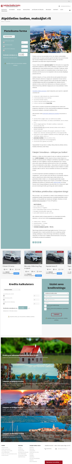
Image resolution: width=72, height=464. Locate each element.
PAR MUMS (48, 9)
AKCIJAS (19, 9)
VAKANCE (31, 460)
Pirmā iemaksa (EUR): (7, 44)
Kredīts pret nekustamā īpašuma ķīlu (9, 453)
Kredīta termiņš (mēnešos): (9, 48)
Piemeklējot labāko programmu (39, 91)
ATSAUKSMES (32, 450)
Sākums (3, 21)
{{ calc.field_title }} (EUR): (8, 40)
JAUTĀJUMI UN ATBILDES (38, 9)
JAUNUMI (8, 21)
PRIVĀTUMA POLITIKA (34, 452)
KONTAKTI (55, 9)
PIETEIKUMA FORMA (22, 455)
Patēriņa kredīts (5, 447)
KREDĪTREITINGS (21, 457)
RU (69, 1)
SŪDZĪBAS (32, 455)
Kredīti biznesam (5, 455)
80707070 (48, 448)
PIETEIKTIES (4, 9)
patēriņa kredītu (57, 182)
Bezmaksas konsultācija (53, 462)
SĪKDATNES (32, 457)
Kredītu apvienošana (6, 449)
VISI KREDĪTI (12, 9)
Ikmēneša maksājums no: (10, 55)
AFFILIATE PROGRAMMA (35, 458)
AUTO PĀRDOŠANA (5, 452)
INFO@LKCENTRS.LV (61, 448)
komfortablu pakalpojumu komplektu (51, 113)
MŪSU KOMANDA (33, 461)
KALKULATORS (26, 9)
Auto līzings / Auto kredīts (7, 450)
